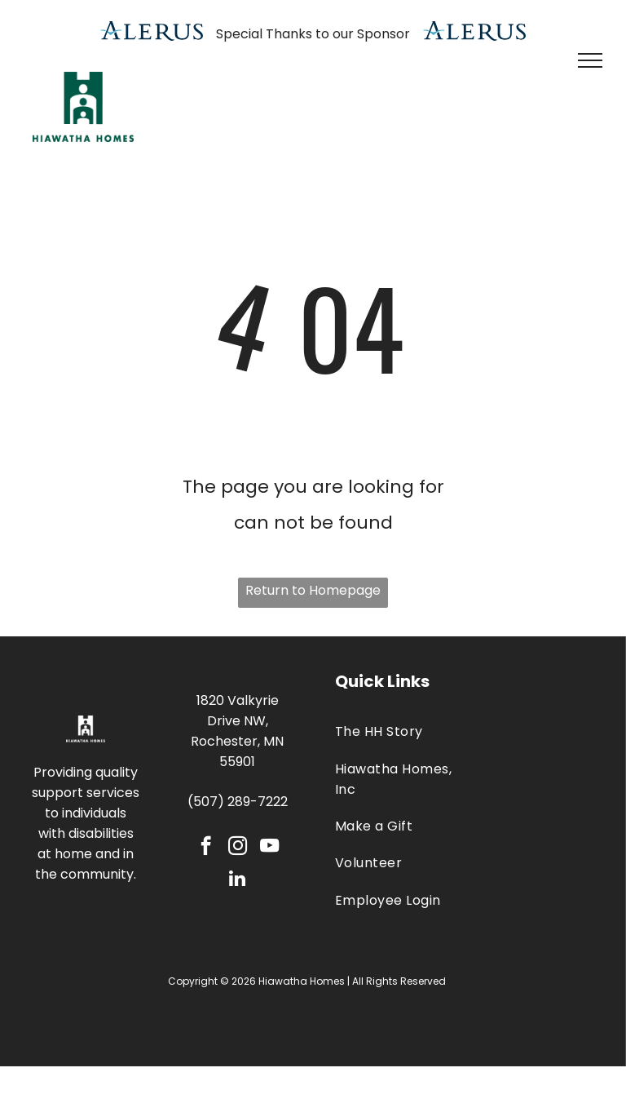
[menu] (590, 60)
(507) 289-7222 (237, 801)
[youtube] (269, 847)
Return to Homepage (313, 590)
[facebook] (206, 847)
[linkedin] (237, 880)
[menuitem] (393, 731)
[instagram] (237, 847)
